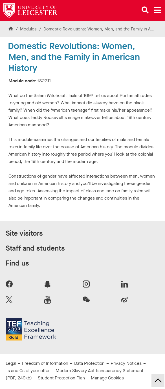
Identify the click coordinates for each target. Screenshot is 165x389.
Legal (11, 363)
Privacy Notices (126, 363)
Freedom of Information (45, 363)
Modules (29, 29)
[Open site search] (145, 10)
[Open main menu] (158, 10)
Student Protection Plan (61, 378)
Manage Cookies (107, 378)
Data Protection (89, 363)
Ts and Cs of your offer (28, 370)
